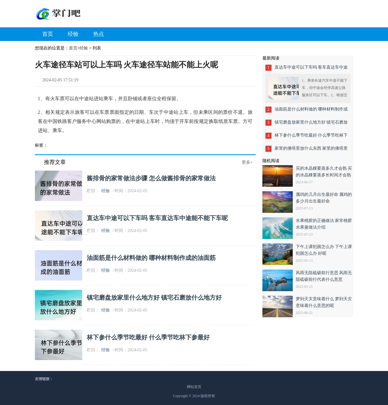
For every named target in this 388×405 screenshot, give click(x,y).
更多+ (247, 162)
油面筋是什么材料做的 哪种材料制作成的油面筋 (151, 257)
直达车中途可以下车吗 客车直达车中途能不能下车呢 (157, 218)
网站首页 (194, 387)
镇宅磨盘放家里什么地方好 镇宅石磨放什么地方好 (154, 297)
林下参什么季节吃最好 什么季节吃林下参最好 (148, 337)
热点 (102, 34)
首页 (51, 34)
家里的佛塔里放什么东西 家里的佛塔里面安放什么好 (311, 150)
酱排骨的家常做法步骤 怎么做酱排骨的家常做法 (151, 178)
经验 (77, 34)
